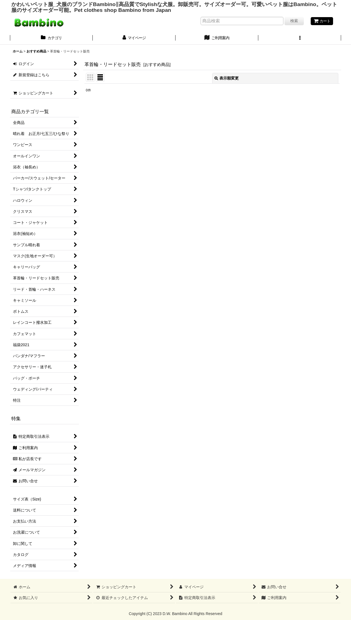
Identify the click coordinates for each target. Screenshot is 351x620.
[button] (299, 38)
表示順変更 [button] (226, 78)
